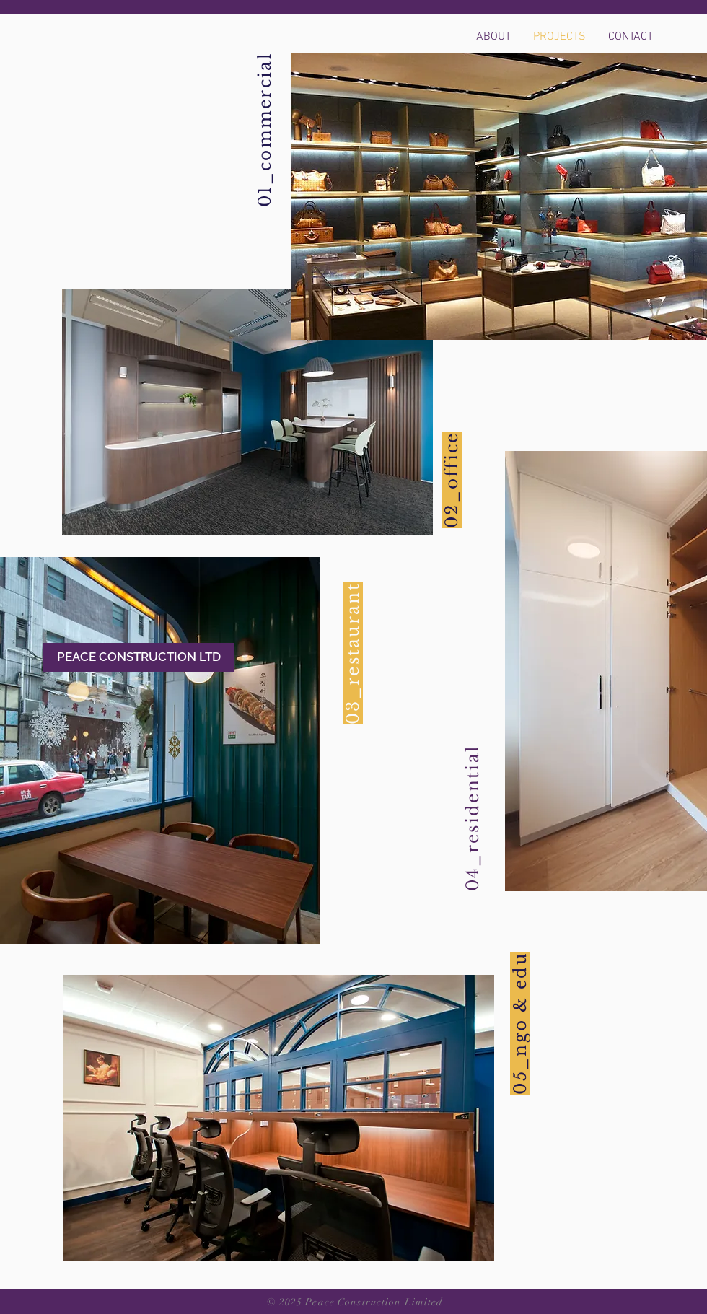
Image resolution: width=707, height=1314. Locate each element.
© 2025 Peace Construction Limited (355, 1302)
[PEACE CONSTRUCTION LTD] (138, 657)
